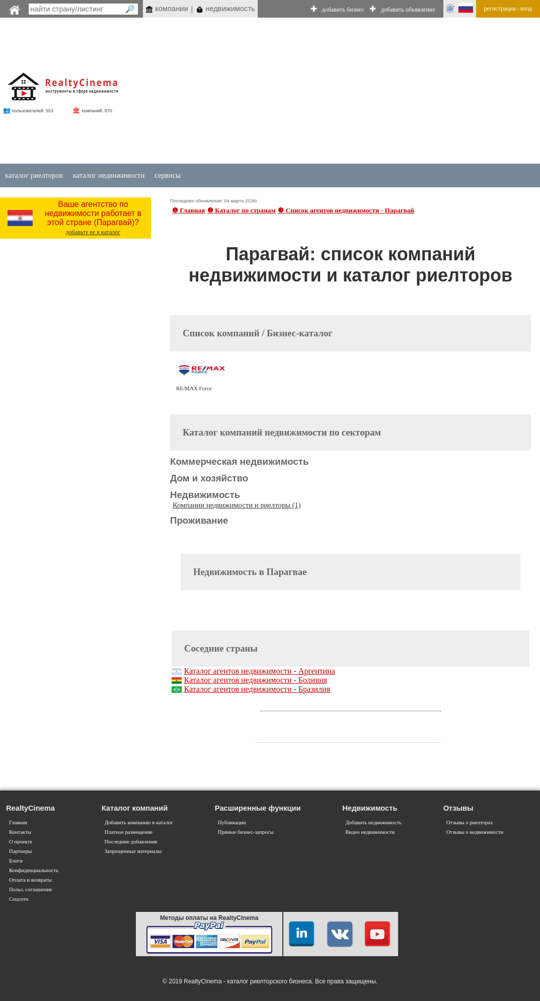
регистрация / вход (508, 8)
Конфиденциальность (33, 870)
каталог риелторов (34, 175)
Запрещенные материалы (133, 851)
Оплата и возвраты (30, 880)
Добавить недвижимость (373, 822)
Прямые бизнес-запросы (246, 832)
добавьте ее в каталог (93, 232)
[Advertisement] (340, 91)
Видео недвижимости (370, 832)
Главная (18, 822)
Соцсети (18, 899)
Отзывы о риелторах (469, 822)
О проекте (20, 841)
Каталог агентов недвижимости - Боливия (255, 680)
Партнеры (20, 851)
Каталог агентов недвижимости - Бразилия (257, 689)
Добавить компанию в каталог (139, 822)
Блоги (16, 861)
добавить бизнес (343, 9)
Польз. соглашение (30, 889)
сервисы (168, 175)
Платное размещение (128, 832)
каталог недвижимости (109, 175)
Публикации (232, 822)
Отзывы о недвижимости (475, 832)
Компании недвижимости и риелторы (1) (237, 505)
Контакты (20, 832)
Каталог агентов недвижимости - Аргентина (259, 671)
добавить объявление (408, 9)
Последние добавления (131, 841)
